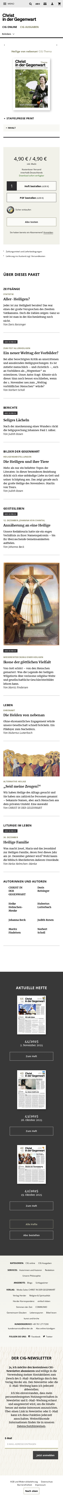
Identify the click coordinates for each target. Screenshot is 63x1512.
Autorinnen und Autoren (30, 1270)
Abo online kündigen (45, 1328)
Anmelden (48, 232)
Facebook (35, 1336)
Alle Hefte (31, 1224)
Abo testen (31, 222)
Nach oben (31, 1491)
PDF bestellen (32, 197)
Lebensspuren (36, 1312)
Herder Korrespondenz (23, 1301)
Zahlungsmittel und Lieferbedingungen (24, 251)
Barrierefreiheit (24, 1484)
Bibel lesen (51, 1312)
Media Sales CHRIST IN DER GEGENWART (36, 1289)
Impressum (40, 1484)
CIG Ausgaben (29, 27)
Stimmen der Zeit (24, 1307)
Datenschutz (47, 1481)
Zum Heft (31, 1056)
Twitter (49, 1336)
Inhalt (12, 127)
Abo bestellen (31, 1235)
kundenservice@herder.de (20, 1328)
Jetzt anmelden (46, 1455)
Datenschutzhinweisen (31, 1426)
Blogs (29, 1282)
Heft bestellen (37, 186)
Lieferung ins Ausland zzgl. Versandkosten (25, 256)
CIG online (9, 27)
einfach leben (44, 1301)
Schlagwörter (42, 1282)
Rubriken (6, 34)
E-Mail (8, 1438)
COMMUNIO (41, 1307)
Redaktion (49, 1270)
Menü (11, 3)
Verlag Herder (19, 1295)
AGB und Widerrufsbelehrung (24, 1481)
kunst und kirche (31, 1318)
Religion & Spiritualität (39, 1295)
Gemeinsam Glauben (17, 1312)
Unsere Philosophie (32, 1275)
